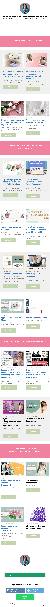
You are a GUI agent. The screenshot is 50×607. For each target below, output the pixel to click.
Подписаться (8, 378)
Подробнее (10, 77)
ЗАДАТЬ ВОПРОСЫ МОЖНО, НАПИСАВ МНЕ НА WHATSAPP (25, 565)
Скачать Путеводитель (13, 264)
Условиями (40, 594)
